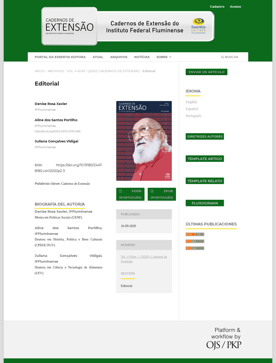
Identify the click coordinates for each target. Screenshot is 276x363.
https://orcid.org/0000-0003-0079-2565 (58, 131)
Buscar (229, 57)
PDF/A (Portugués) (130, 194)
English (191, 102)
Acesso (235, 6)
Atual (98, 57)
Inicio (40, 71)
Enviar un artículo (206, 72)
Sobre (163, 57)
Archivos (56, 71)
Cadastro (217, 6)
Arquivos (118, 57)
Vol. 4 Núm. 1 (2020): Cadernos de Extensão (103, 71)
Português (193, 116)
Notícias (142, 57)
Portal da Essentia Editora (60, 57)
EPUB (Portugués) (162, 194)
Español (192, 109)
